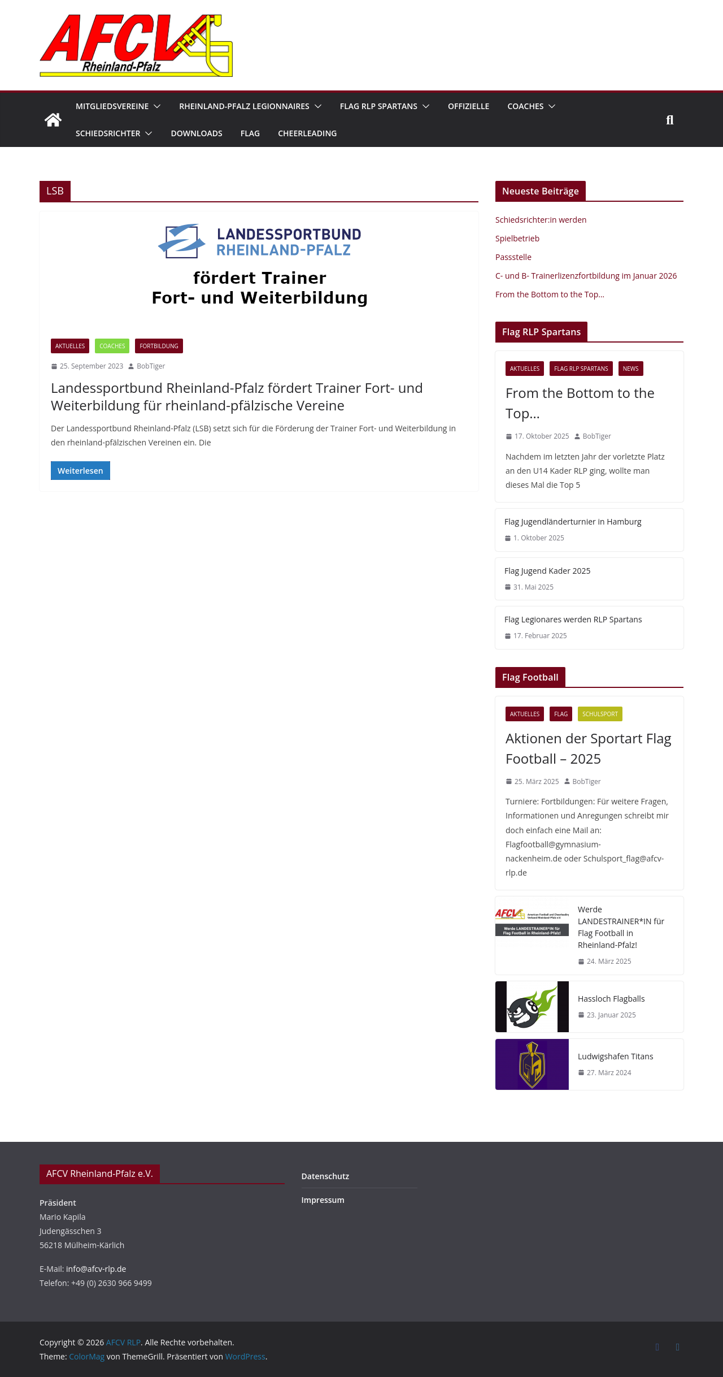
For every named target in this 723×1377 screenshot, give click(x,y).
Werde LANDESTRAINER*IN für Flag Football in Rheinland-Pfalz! (621, 927)
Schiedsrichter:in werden (541, 219)
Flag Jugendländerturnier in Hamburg (573, 521)
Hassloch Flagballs (611, 998)
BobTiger (151, 366)
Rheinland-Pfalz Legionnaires (244, 106)
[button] (155, 106)
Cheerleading (307, 133)
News (631, 369)
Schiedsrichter (108, 133)
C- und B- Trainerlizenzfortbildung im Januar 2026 (586, 275)
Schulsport (600, 714)
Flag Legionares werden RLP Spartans (573, 619)
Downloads (196, 133)
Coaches (525, 106)
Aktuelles (70, 346)
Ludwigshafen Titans (616, 1056)
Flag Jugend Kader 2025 (547, 570)
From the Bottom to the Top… (549, 294)
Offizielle (468, 106)
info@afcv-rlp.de (96, 1268)
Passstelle (513, 257)
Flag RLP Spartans (378, 106)
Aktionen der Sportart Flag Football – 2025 (589, 748)
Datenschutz (326, 1176)
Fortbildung (159, 346)
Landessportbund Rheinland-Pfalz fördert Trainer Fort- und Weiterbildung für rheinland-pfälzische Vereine (237, 396)
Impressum (323, 1199)
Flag (250, 133)
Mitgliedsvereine (112, 106)
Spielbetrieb (517, 238)
